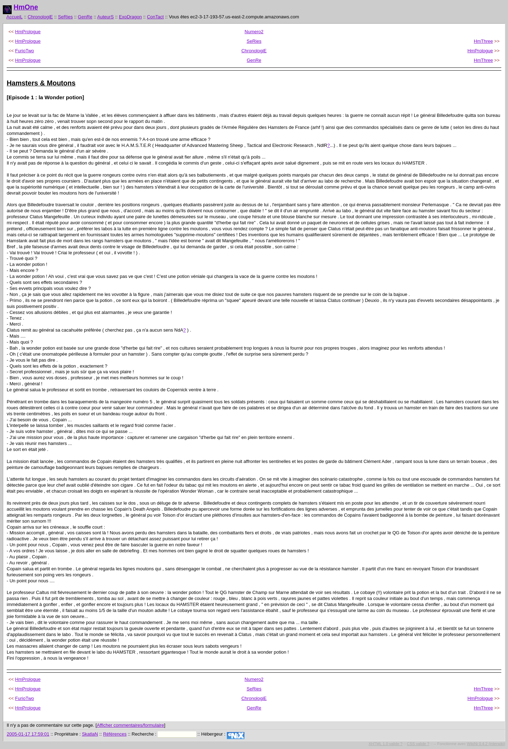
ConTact (155, 16)
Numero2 (253, 31)
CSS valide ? (418, 744)
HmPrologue (28, 31)
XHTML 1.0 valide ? (386, 744)
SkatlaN (90, 734)
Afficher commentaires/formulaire (130, 725)
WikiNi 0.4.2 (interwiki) (486, 744)
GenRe (85, 16)
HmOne (25, 7)
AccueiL (14, 16)
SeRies (65, 16)
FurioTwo (24, 50)
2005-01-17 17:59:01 (28, 734)
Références (114, 734)
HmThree (483, 41)
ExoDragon (130, 16)
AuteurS (105, 16)
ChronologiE (40, 16)
